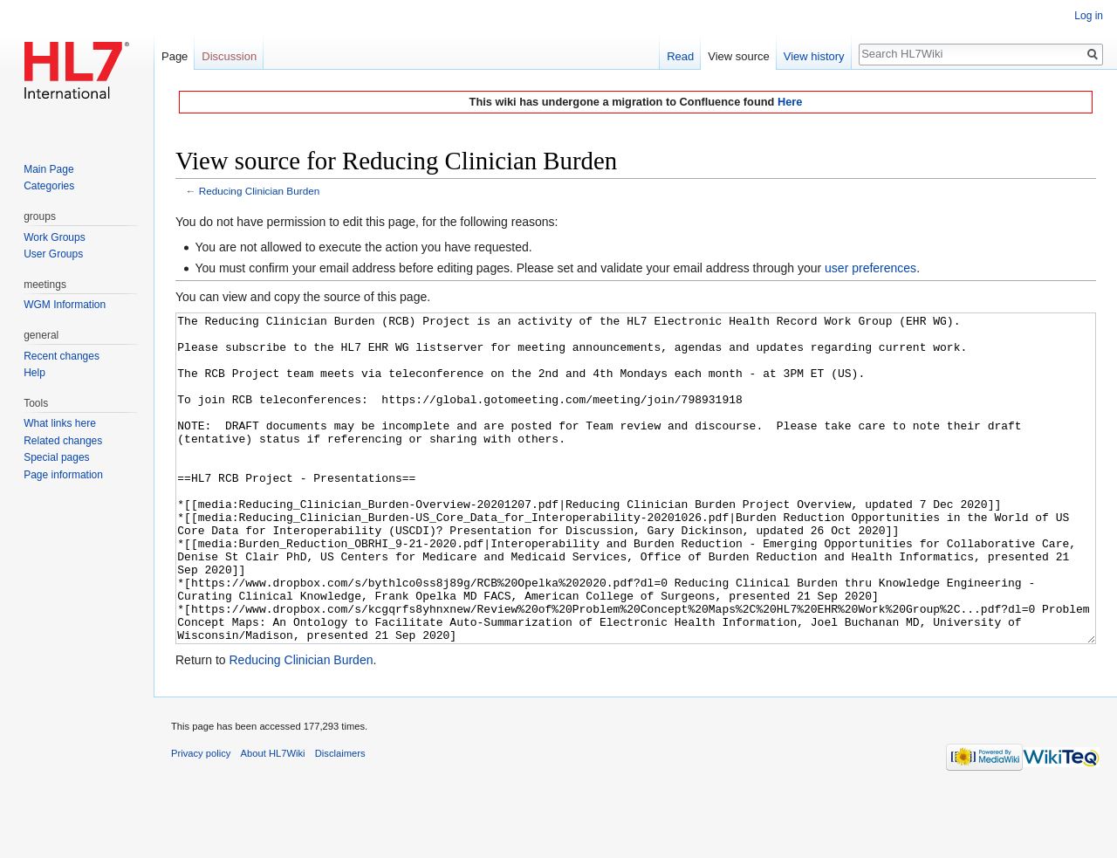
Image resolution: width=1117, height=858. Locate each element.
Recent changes (61, 356)
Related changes (63, 441)
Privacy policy (200, 818)
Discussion (229, 56)
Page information (63, 475)
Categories (49, 186)
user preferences (870, 268)
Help (34, 373)
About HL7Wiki (273, 818)
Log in (1088, 16)
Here (790, 101)
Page (174, 56)
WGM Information (65, 305)
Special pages (56, 457)
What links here (60, 423)
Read (680, 56)
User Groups (53, 254)
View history (814, 56)
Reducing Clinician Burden (259, 190)
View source (739, 56)
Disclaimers (340, 818)
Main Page (48, 169)
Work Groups (54, 237)
